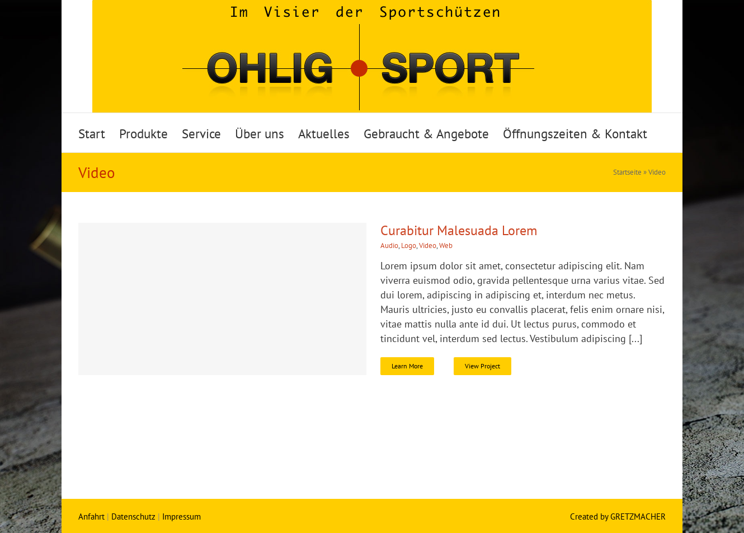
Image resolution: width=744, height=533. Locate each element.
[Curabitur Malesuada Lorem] (222, 299)
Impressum (181, 516)
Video (427, 245)
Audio (389, 245)
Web (446, 245)
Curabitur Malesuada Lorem (458, 230)
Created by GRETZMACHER (618, 516)
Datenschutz (133, 516)
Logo (408, 245)
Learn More (407, 366)
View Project (482, 366)
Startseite (627, 172)
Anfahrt (91, 516)
